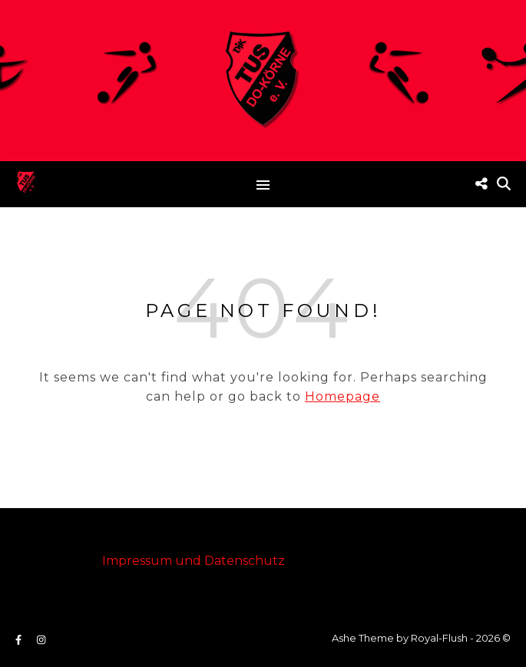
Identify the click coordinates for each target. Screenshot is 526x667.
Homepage (342, 396)
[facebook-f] (19, 639)
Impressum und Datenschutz (193, 560)
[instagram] (41, 639)
